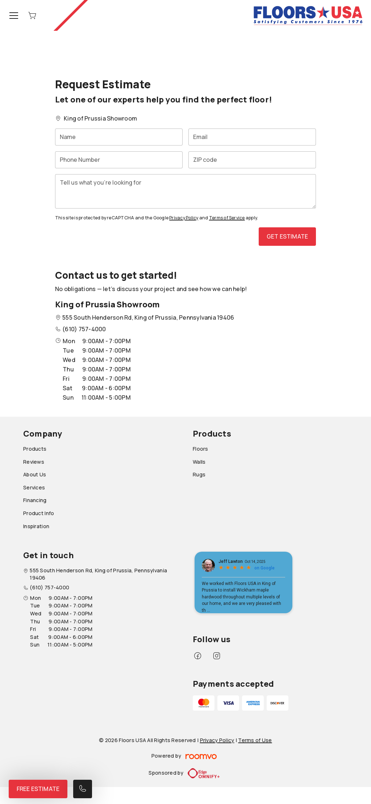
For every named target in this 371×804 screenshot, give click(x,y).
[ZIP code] (252, 159)
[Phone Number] (119, 159)
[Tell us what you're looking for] (185, 191)
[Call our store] (82, 789)
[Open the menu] (14, 15)
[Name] (119, 137)
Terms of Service (227, 218)
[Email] (252, 137)
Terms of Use (255, 740)
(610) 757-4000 (84, 329)
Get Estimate (287, 236)
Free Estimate (38, 789)
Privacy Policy (183, 218)
